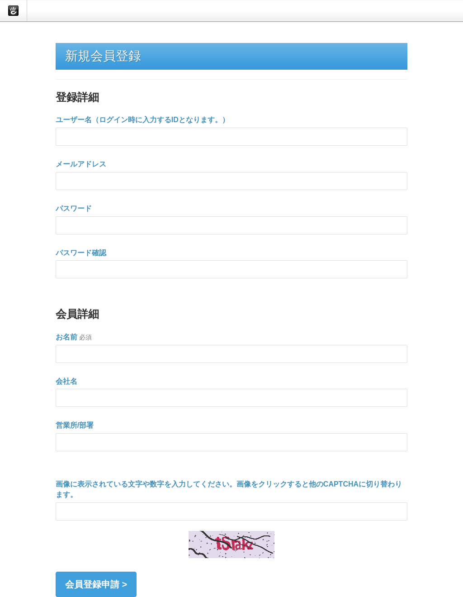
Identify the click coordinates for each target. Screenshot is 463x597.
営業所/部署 (75, 425)
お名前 (66, 337)
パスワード (74, 208)
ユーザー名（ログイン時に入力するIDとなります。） (142, 120)
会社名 (66, 381)
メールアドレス (81, 164)
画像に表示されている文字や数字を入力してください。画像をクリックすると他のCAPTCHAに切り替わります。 (229, 489)
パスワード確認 (81, 253)
